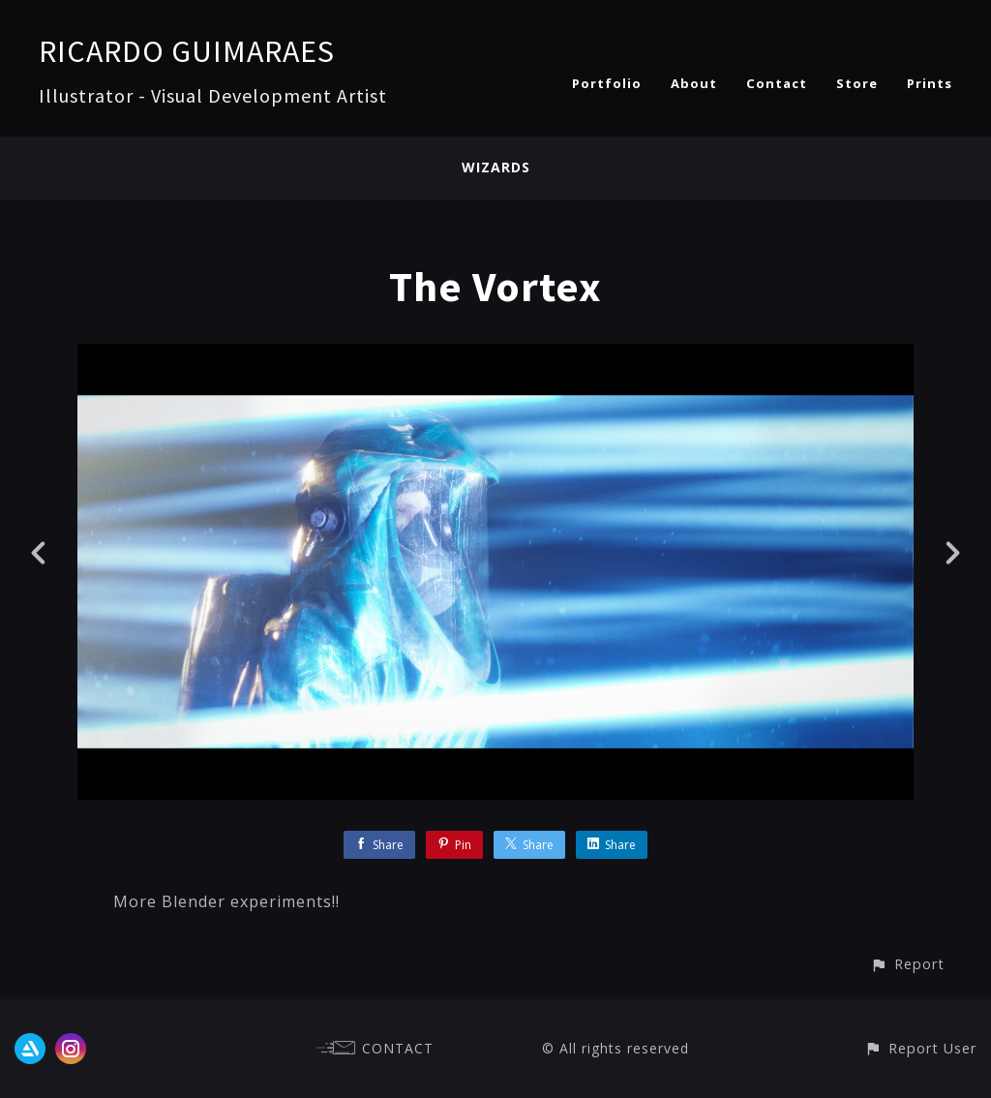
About (694, 83)
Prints (929, 83)
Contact (776, 83)
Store (857, 83)
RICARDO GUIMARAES (187, 51)
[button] (907, 964)
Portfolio (607, 83)
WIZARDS (496, 167)
